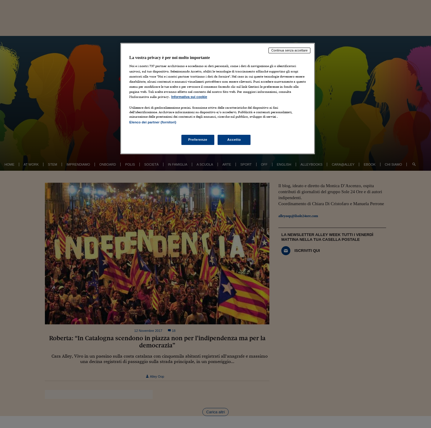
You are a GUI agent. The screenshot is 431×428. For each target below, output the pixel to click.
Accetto (234, 139)
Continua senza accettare (289, 50)
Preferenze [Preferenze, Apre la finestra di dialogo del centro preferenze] (197, 139)
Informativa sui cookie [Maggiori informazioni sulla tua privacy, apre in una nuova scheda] (189, 97)
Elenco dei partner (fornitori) (152, 122)
